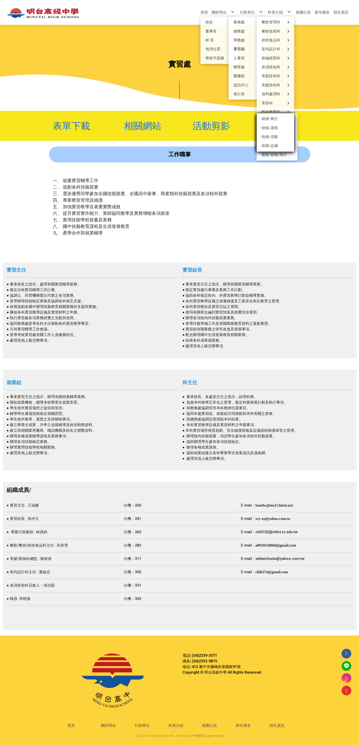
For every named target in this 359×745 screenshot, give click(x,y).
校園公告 (209, 725)
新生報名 (243, 725)
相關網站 (149, 126)
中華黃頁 (198, 736)
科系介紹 (175, 725)
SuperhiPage (214, 736)
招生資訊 (277, 725)
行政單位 (142, 725)
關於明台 (108, 725)
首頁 (71, 725)
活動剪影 (211, 126)
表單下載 (73, 126)
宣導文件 (276, 126)
